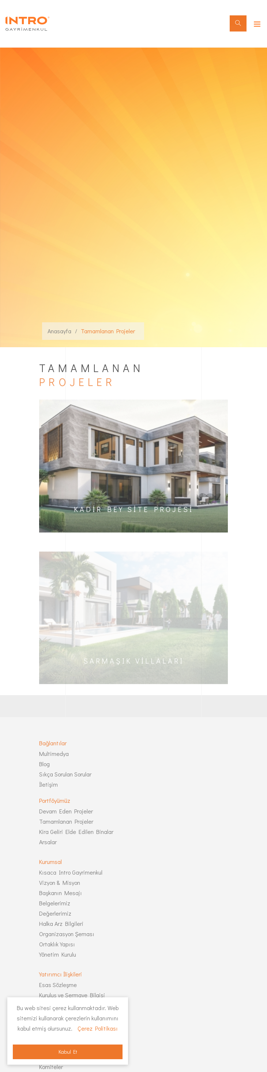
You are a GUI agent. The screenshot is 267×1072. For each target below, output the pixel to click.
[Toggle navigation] (255, 22)
